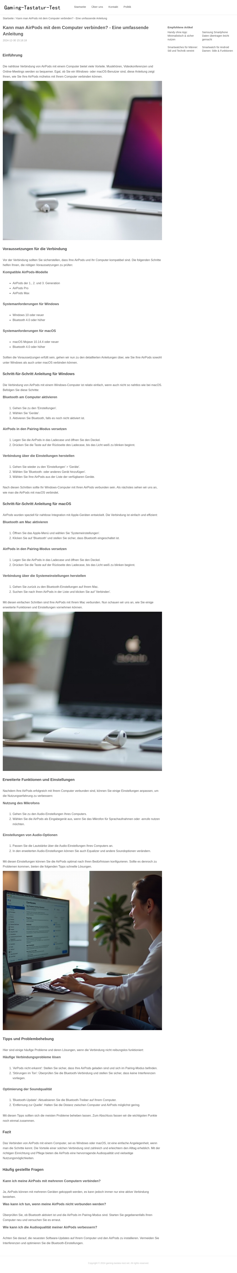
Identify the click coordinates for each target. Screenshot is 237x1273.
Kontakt (110, 7)
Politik (123, 7)
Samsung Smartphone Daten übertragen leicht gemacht (215, 36)
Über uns (95, 7)
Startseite (79, 7)
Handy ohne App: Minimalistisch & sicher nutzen (181, 36)
